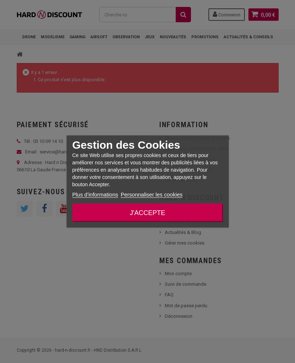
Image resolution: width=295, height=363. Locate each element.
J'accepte (147, 212)
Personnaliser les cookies (152, 194)
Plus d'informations (95, 194)
